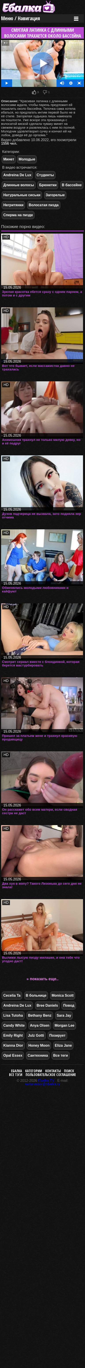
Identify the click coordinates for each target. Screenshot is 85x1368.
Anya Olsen (39, 1025)
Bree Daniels (47, 1005)
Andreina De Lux (17, 175)
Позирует (57, 1035)
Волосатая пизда (44, 205)
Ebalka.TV (46, 1080)
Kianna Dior (13, 1045)
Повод (68, 1005)
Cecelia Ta (12, 995)
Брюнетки (48, 185)
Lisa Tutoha (13, 1015)
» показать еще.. (42, 979)
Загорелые (55, 195)
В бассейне (72, 185)
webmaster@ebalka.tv (42, 1084)
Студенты (45, 175)
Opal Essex (12, 1055)
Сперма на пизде (18, 215)
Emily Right (13, 1035)
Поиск (69, 1070)
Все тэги (15, 1074)
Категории (33, 1070)
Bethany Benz (39, 1015)
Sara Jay (64, 1015)
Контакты (53, 1070)
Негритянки (13, 205)
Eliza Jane (63, 1045)
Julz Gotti (36, 1035)
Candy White (14, 1025)
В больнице (36, 995)
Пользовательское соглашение (51, 1074)
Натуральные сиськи (21, 195)
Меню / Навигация (20, 18)
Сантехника (38, 1055)
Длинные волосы (18, 185)
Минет (8, 159)
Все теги (60, 1055)
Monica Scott (63, 995)
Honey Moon (38, 1045)
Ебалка (16, 1070)
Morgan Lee (64, 1025)
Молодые (27, 159)
